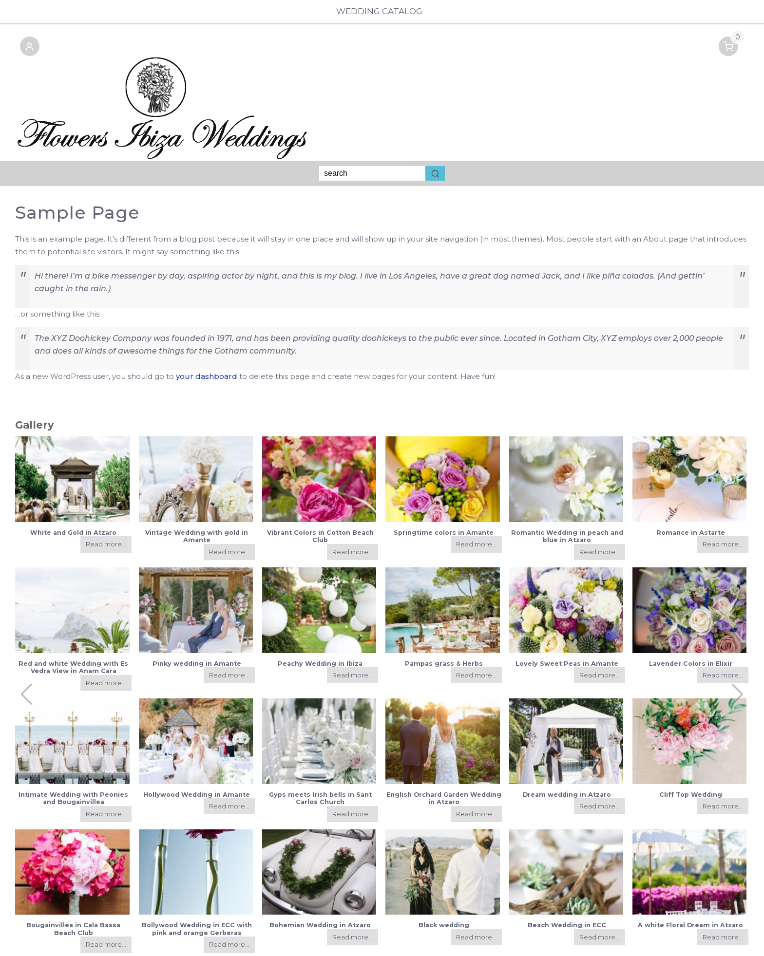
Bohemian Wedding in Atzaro (320, 894)
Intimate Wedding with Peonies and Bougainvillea (73, 767)
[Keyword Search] (372, 142)
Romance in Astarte (690, 502)
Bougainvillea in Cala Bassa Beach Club (73, 898)
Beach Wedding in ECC (567, 894)
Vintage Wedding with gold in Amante (196, 505)
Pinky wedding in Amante (197, 632)
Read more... (106, 513)
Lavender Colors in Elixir (690, 632)
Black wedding (444, 894)
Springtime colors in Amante (444, 502)
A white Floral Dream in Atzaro (690, 894)
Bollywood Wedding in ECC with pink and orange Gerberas (197, 898)
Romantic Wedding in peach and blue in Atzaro (567, 505)
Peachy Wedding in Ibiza (320, 632)
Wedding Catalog (382, 12)
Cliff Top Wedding (690, 763)
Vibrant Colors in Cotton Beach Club (320, 505)
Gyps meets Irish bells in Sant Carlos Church (320, 767)
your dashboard (206, 345)
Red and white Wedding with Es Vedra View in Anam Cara (73, 636)
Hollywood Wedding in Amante (196, 763)
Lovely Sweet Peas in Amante (567, 632)
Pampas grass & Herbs (444, 632)
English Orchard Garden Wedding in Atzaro (443, 767)
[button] (25, 51)
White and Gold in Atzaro (73, 502)
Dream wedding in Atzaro (567, 763)
